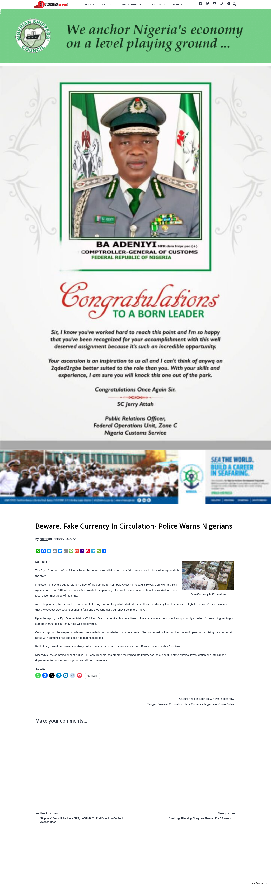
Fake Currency (193, 704)
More (176, 4)
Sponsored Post (131, 4)
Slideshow (227, 699)
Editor (44, 539)
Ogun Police (226, 704)
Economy (157, 4)
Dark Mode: (259, 883)
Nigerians (210, 704)
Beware (163, 704)
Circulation (176, 704)
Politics (106, 4)
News (88, 4)
